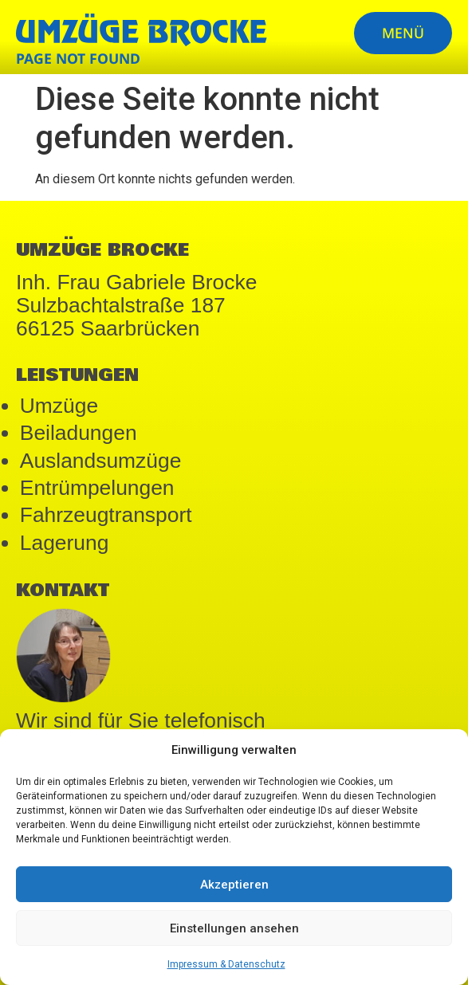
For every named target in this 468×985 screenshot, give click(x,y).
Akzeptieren (234, 884)
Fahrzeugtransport (106, 515)
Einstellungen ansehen (234, 928)
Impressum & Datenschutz (226, 964)
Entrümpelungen (97, 488)
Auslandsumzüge (101, 461)
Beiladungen (78, 433)
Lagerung (64, 543)
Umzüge (59, 406)
